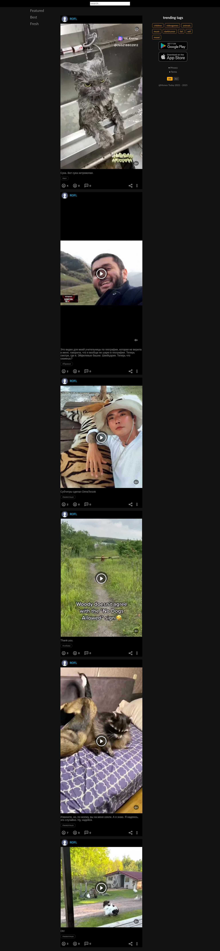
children (158, 25)
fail (181, 31)
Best (33, 17)
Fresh (34, 23)
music (157, 31)
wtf (189, 31)
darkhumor (169, 31)
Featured (37, 10)
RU (176, 79)
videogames (172, 25)
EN (169, 79)
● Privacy (173, 67)
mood (157, 37)
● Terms (173, 71)
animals (186, 25)
